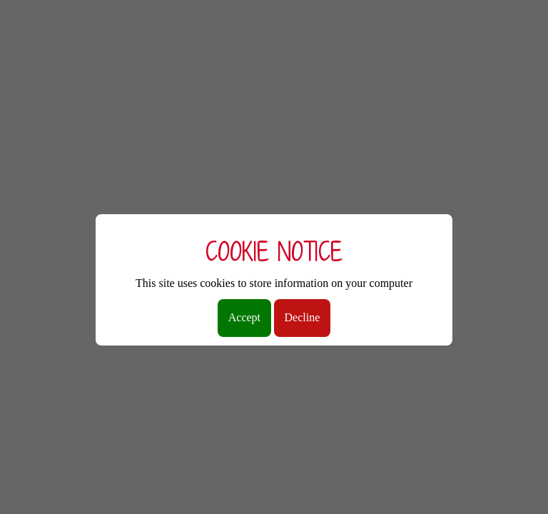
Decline (302, 317)
